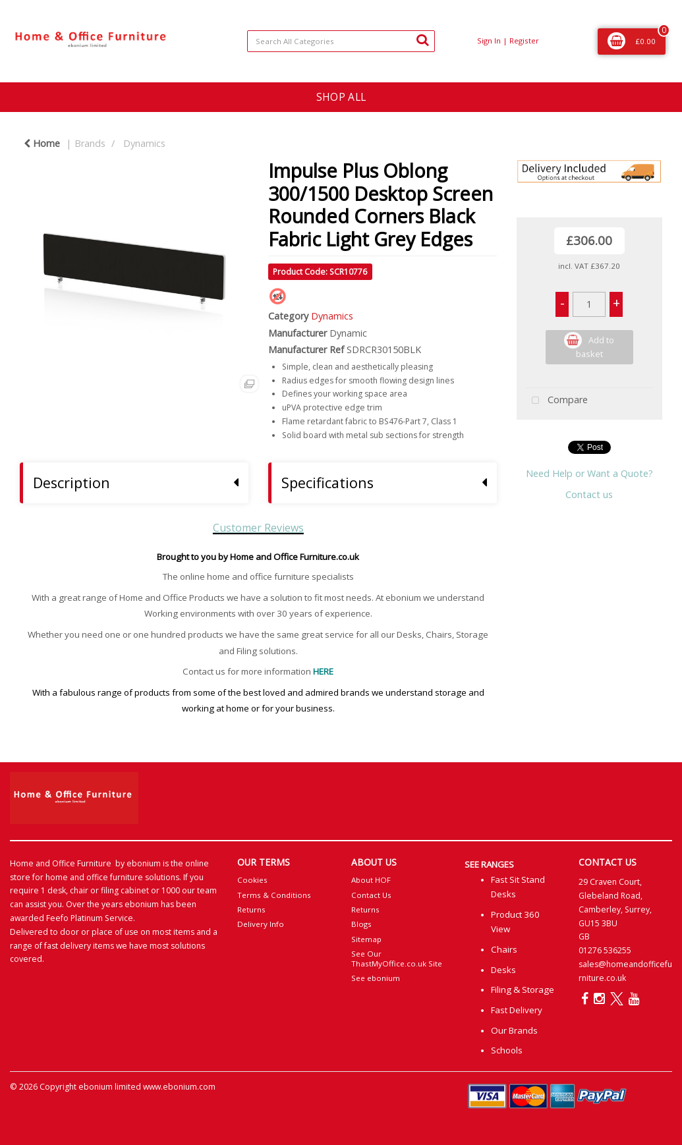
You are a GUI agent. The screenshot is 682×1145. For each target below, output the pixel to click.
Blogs (361, 924)
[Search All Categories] (341, 41)
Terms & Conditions (274, 895)
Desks (503, 970)
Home (42, 143)
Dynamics (144, 143)
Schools (507, 1050)
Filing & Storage (522, 989)
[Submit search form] (422, 39)
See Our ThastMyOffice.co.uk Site (396, 958)
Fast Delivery (516, 1010)
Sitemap (366, 939)
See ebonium (375, 978)
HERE (323, 671)
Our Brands (514, 1030)
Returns (251, 909)
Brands (89, 143)
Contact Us (371, 895)
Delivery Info (260, 924)
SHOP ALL (341, 97)
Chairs (504, 949)
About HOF (371, 880)
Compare (557, 400)
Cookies (252, 880)
